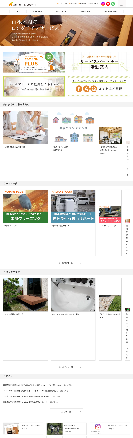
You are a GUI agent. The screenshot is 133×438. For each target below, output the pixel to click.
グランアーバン (66, 377)
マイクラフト (19, 365)
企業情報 (74, 4)
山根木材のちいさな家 (22, 371)
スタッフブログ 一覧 (65, 249)
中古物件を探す (63, 365)
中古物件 (38, 390)
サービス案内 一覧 (66, 195)
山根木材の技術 (40, 365)
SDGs (60, 402)
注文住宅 (15, 353)
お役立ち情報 (107, 371)
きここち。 (84, 402)
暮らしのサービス (19, 390)
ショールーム (107, 368)
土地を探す (61, 368)
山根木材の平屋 (20, 368)
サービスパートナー (19, 405)
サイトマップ (27, 420)
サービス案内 (16, 395)
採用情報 (83, 4)
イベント (35, 371)
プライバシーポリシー (41, 420)
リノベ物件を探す (84, 365)
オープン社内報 (86, 405)
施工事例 (15, 374)
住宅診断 (106, 362)
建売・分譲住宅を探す (65, 362)
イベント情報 (63, 4)
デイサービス (40, 397)
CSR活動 (61, 398)
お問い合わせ (93, 4)
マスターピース (20, 362)
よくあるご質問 (17, 402)
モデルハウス (36, 359)
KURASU (84, 398)
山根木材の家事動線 (41, 368)
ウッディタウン (66, 380)
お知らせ (81, 411)
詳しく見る (71, 267)
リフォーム (107, 353)
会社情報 (61, 395)
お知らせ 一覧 (66, 293)
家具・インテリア (41, 403)
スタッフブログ (17, 398)
